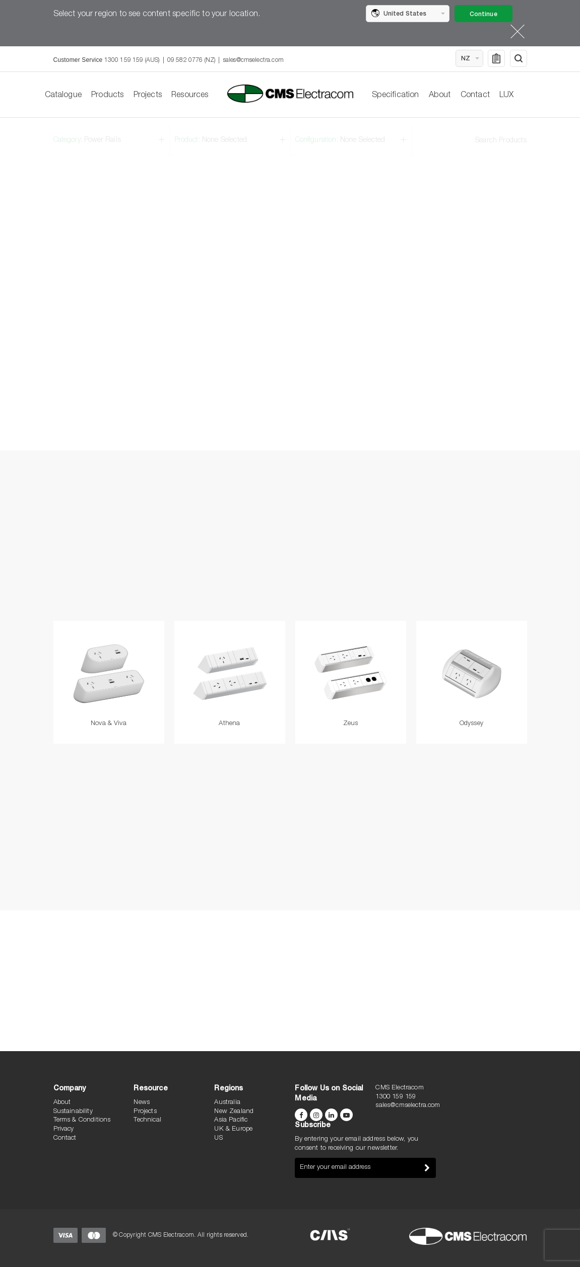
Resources (189, 96)
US (218, 1138)
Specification (395, 96)
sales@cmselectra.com (253, 60)
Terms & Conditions (82, 1120)
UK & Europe (233, 1129)
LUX (506, 96)
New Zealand (233, 1111)
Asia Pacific (230, 1120)
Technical (147, 1120)
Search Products (501, 133)
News (142, 1102)
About (440, 96)
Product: (210, 133)
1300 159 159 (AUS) (132, 60)
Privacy (63, 1129)
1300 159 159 (395, 1097)
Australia (227, 1102)
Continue (483, 15)
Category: (87, 133)
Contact (475, 96)
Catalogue (63, 96)
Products (107, 96)
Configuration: (340, 133)
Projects (148, 96)
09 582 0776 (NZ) (191, 60)
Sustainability (73, 1111)
